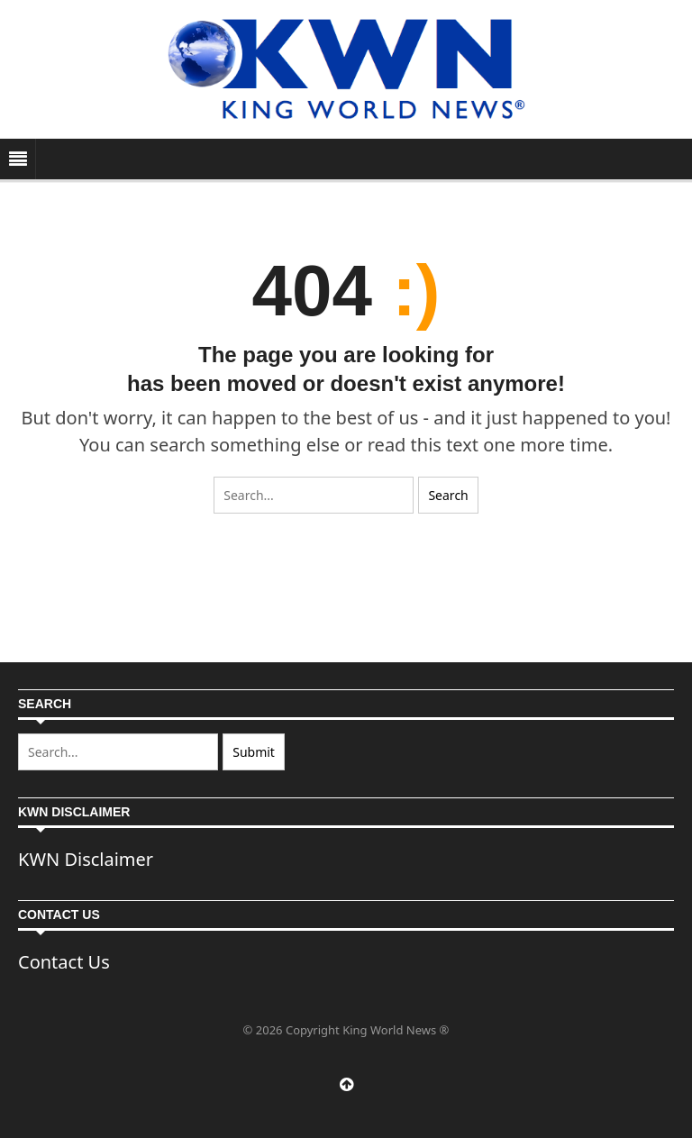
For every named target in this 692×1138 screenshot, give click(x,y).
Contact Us (64, 962)
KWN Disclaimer (85, 859)
